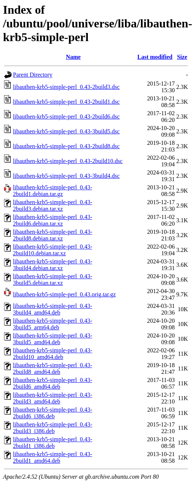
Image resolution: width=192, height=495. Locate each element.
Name (73, 57)
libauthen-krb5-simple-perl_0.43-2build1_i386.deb (52, 442)
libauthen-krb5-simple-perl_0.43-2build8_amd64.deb (52, 368)
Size (182, 57)
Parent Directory (32, 75)
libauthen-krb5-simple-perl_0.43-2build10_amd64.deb (52, 353)
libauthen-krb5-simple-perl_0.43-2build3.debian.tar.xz (52, 205)
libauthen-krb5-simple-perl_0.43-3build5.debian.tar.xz (52, 279)
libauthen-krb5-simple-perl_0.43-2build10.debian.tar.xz (52, 249)
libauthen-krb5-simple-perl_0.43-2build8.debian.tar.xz (52, 235)
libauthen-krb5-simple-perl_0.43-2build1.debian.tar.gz (52, 190)
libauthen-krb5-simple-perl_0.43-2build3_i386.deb (52, 427)
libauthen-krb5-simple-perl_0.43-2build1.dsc (66, 102)
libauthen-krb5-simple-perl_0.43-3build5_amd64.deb (52, 338)
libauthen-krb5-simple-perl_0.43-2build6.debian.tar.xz (52, 220)
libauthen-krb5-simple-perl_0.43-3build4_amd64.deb (52, 309)
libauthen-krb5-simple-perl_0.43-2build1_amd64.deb (52, 457)
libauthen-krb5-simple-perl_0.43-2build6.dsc (66, 116)
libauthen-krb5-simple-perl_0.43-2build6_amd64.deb (52, 383)
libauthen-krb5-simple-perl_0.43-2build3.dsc (66, 87)
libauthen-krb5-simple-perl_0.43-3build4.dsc (66, 176)
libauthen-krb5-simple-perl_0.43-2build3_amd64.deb (52, 398)
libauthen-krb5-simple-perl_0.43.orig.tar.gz (64, 294)
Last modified (155, 57)
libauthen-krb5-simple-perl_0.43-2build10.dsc (68, 161)
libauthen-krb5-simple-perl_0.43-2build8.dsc (66, 146)
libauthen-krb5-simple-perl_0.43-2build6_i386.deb (52, 412)
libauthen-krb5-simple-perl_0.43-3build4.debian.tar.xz (52, 264)
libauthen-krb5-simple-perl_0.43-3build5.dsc (66, 131)
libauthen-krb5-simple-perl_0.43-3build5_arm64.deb (52, 324)
